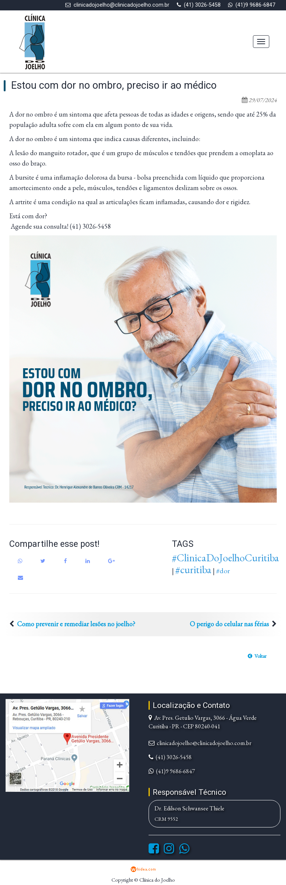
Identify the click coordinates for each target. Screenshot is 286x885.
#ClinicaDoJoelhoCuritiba (225, 557)
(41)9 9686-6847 (255, 5)
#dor (223, 570)
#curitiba (193, 569)
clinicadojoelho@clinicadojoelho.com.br (121, 5)
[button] (257, 656)
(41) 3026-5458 (202, 5)
